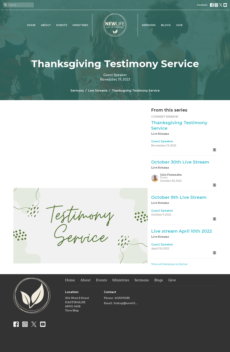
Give (179, 25)
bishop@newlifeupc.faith (126, 303)
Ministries (80, 25)
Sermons (149, 25)
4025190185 (122, 298)
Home (31, 25)
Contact (202, 4)
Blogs (166, 25)
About (46, 25)
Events (61, 25)
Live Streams (98, 90)
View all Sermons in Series (169, 264)
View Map (72, 310)
